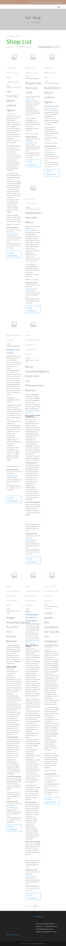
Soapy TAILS (47, 608)
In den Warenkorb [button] (13, 254)
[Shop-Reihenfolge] (48, 47)
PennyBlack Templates (39, 943)
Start (27, 22)
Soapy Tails (10, 673)
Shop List (12, 36)
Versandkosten (11, 234)
